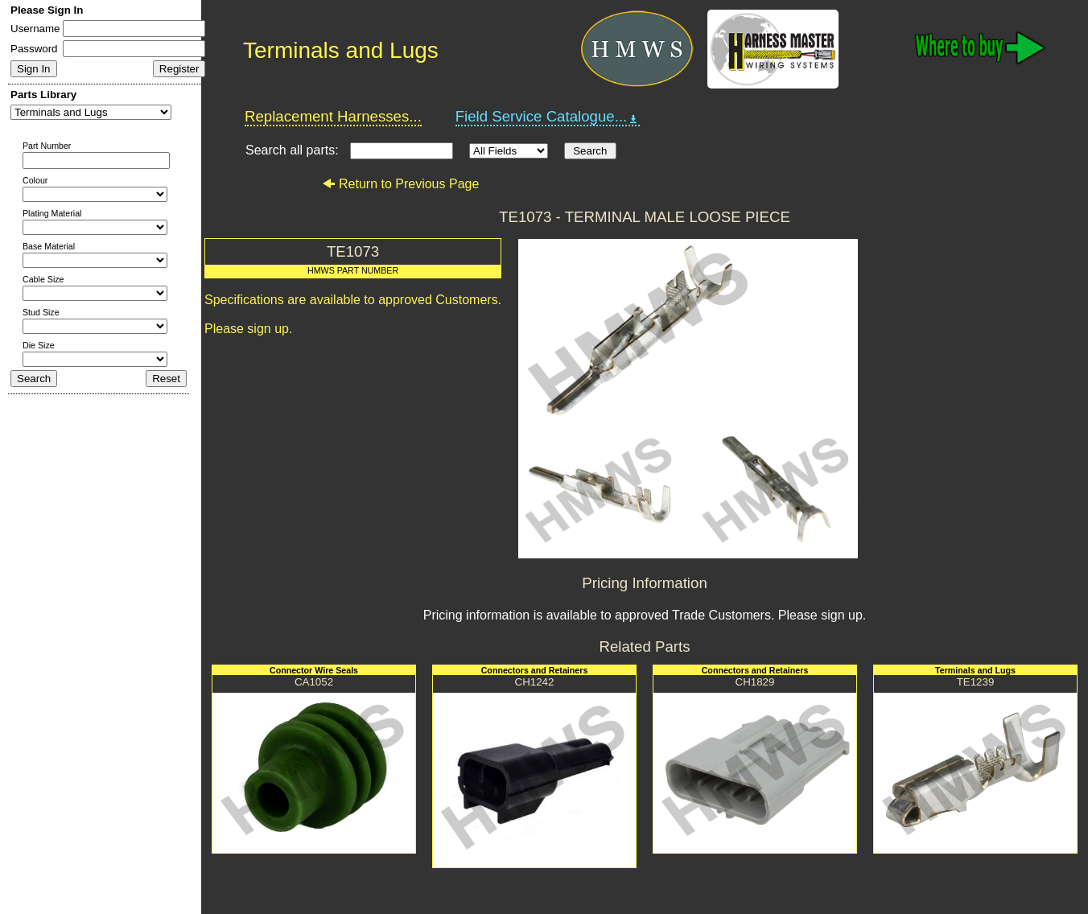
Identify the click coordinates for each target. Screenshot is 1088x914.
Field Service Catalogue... (548, 117)
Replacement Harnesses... (333, 116)
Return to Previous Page (400, 184)
